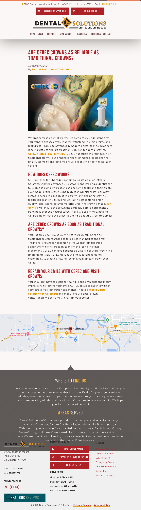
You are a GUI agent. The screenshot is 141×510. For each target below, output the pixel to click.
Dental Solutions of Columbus (52, 69)
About (41, 34)
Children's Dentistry (105, 449)
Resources (83, 34)
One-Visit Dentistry (105, 466)
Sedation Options (104, 475)
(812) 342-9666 (106, 4)
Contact (107, 34)
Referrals (96, 34)
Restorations (102, 471)
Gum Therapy (102, 458)
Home (32, 34)
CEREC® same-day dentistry (46, 154)
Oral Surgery (67, 34)
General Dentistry (104, 453)
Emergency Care (104, 462)
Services (52, 34)
